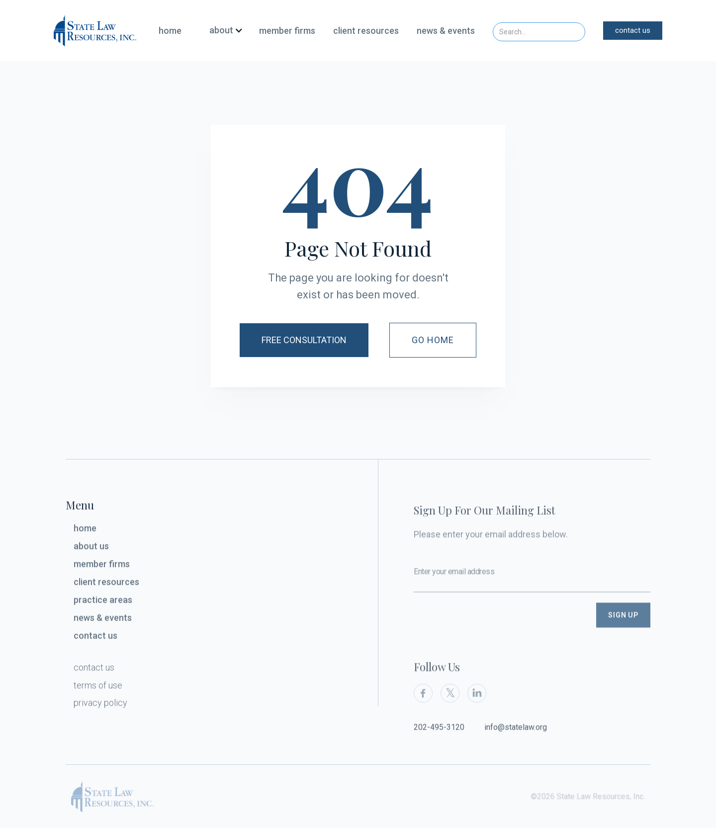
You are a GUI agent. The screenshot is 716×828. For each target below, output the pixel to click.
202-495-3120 (439, 737)
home (170, 30)
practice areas (103, 602)
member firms (287, 30)
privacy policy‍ (100, 705)
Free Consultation (304, 340)
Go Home (433, 340)
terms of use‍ (98, 687)
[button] (222, 30)
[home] (95, 30)
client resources (366, 30)
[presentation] (489, 632)
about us (91, 549)
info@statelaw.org (515, 737)
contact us (632, 30)
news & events (446, 30)
